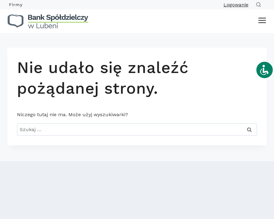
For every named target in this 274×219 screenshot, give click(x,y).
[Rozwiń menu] (261, 21)
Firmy (16, 4)
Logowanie (236, 5)
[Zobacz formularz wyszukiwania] (259, 4)
